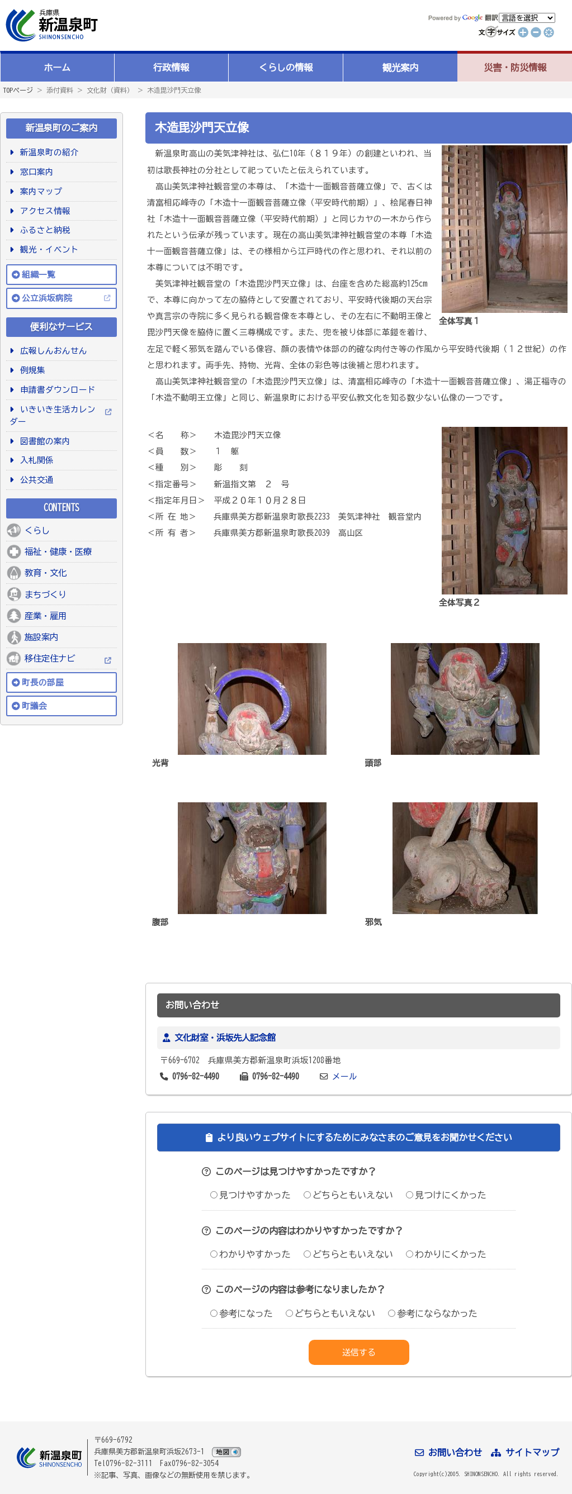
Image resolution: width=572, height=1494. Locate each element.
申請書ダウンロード (56, 390)
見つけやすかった (250, 1195)
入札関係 (35, 460)
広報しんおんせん (51, 350)
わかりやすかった (250, 1254)
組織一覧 (38, 274)
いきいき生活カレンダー (53, 415)
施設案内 (41, 636)
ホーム (57, 67)
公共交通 (35, 479)
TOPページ (18, 90)
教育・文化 (46, 572)
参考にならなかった (433, 1313)
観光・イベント (47, 249)
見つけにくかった (446, 1195)
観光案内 (400, 67)
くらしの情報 (286, 67)
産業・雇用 (46, 615)
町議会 (34, 706)
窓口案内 (35, 172)
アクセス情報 (43, 211)
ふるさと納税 (43, 230)
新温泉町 (50, 25)
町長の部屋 (43, 682)
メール (344, 1076)
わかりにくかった (446, 1254)
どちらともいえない (348, 1195)
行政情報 (171, 67)
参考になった (241, 1313)
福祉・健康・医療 (58, 551)
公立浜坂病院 (47, 298)
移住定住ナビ (50, 658)
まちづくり (46, 594)
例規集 (30, 370)
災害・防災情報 (515, 67)
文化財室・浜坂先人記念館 (224, 1037)
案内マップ (39, 191)
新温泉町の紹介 (47, 152)
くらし (37, 530)
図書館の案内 (43, 441)
